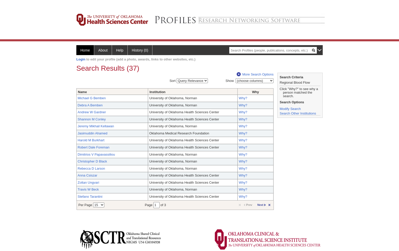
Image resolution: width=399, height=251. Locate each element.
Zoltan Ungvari (88, 182)
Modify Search (290, 109)
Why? (243, 98)
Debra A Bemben (90, 105)
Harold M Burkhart (91, 140)
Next (261, 204)
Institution (157, 92)
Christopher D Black (92, 161)
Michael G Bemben (92, 98)
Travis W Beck (88, 189)
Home (85, 50)
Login (80, 59)
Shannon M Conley (92, 119)
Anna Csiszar (87, 175)
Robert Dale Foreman (93, 147)
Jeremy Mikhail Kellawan (96, 126)
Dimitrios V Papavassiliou (96, 154)
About (103, 50)
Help (119, 50)
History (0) (140, 50)
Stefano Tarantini (90, 196)
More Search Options (255, 74)
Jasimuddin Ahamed (92, 133)
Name (82, 92)
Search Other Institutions (298, 113)
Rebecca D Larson (91, 168)
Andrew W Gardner (92, 112)
